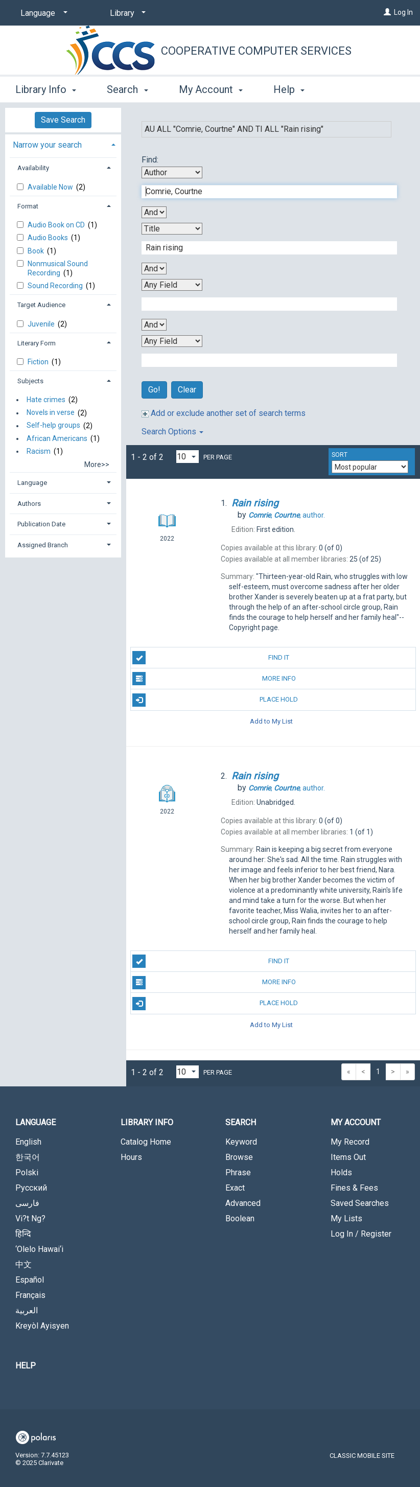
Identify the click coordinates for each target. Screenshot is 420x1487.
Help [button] (289, 89)
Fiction (39, 362)
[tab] (63, 143)
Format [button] (27, 206)
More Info (213, 678)
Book (36, 251)
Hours (131, 1157)
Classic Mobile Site (362, 1455)
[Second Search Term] (264, 247)
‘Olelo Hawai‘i (39, 1249)
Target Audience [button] (41, 305)
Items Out (348, 1157)
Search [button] (127, 89)
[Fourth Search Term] (264, 360)
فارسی (27, 1203)
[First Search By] (172, 172)
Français (30, 1295)
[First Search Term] (264, 191)
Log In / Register (361, 1234)
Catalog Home (146, 1142)
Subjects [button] (30, 381)
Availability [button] (33, 168)
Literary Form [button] (36, 343)
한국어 (27, 1157)
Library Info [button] (45, 89)
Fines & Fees (354, 1188)
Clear (187, 389)
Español (29, 1280)
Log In (403, 12)
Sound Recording (56, 286)
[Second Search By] (172, 229)
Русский (31, 1188)
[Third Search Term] (264, 304)
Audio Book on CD (57, 225)
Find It (210, 657)
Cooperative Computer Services (256, 50)
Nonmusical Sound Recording (58, 268)
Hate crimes (46, 400)
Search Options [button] (172, 431)
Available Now (51, 187)
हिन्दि (23, 1234)
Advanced (243, 1203)
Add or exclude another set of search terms (224, 413)
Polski (26, 1172)
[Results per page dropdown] (187, 456)
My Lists (346, 1218)
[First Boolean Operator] (154, 212)
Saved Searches (360, 1203)
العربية (26, 1310)
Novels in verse (51, 413)
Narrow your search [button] (47, 145)
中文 (23, 1264)
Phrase (238, 1172)
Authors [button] (29, 503)
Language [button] (32, 482)
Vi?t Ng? (30, 1218)
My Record (350, 1142)
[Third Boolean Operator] (154, 325)
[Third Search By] (172, 285)
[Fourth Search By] (172, 341)
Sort (339, 454)
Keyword (241, 1142)
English (28, 1142)
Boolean (239, 1218)
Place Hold (215, 700)
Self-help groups (53, 426)
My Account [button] (211, 89)
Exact (235, 1188)
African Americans (57, 438)
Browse (239, 1157)
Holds (341, 1172)
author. (286, 515)
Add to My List (271, 721)
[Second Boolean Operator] (154, 268)
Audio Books (48, 238)
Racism (39, 451)
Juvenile (42, 324)
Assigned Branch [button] (42, 545)
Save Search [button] (63, 120)
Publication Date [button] (41, 524)
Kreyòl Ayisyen (42, 1326)
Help (25, 1365)
